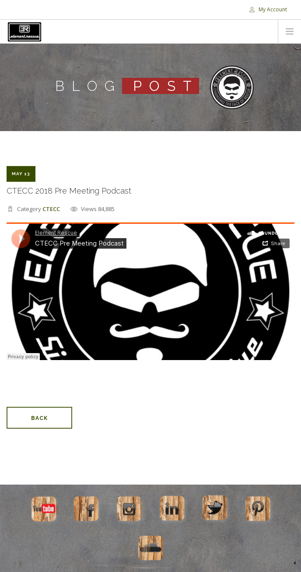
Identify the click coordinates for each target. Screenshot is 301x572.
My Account (268, 9)
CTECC (51, 209)
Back (39, 418)
